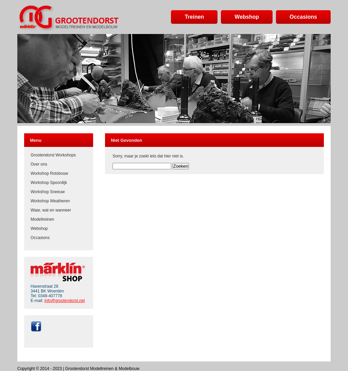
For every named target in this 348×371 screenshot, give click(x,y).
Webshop (39, 228)
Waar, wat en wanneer (51, 210)
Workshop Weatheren (50, 201)
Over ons (39, 164)
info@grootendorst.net (65, 300)
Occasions (40, 237)
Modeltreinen (42, 219)
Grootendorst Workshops (53, 155)
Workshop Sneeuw (48, 191)
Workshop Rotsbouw (49, 173)
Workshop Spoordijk (49, 182)
